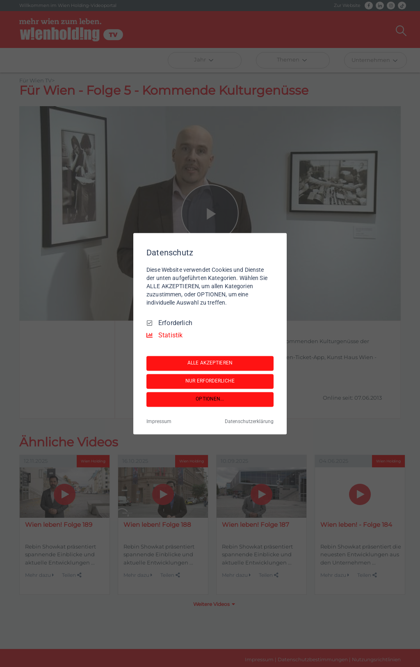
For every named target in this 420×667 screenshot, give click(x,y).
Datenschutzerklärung (249, 421)
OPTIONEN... (210, 399)
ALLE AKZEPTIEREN (210, 363)
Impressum (158, 421)
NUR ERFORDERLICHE (210, 381)
